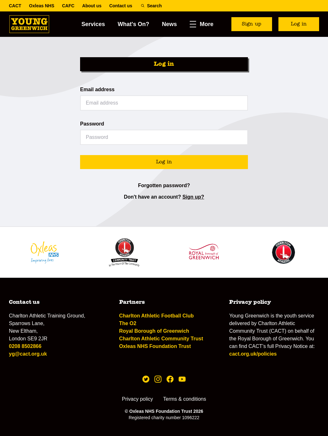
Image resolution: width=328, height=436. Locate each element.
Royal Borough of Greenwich (154, 331)
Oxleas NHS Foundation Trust (155, 346)
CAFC (68, 5)
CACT (15, 5)
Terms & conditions (184, 399)
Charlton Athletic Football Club (156, 315)
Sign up (251, 24)
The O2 (127, 323)
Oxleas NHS (41, 5)
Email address (97, 89)
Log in (299, 24)
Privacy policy (137, 399)
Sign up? (193, 197)
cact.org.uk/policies (253, 354)
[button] (202, 24)
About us (92, 5)
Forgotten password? (164, 185)
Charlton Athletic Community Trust (161, 338)
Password (92, 123)
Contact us (120, 5)
